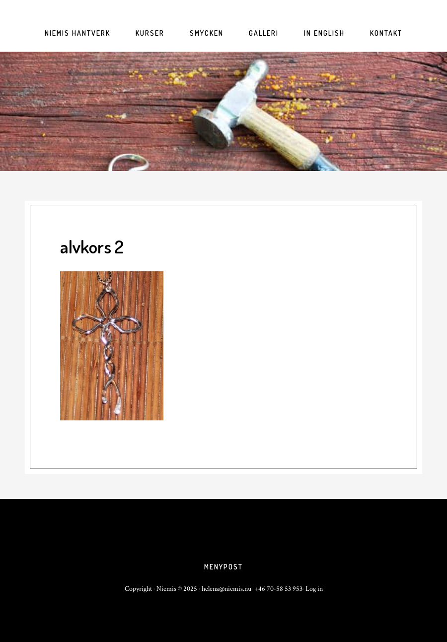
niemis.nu (223, 111)
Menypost (223, 566)
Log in (314, 588)
